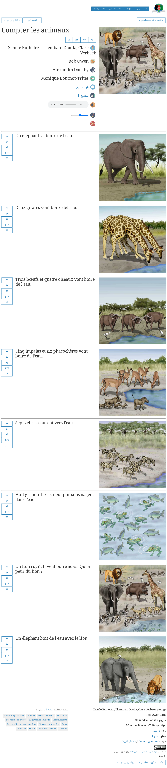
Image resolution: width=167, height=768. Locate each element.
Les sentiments (60, 720)
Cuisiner (31, 715)
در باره (138, 8)
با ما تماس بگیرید (99, 8)
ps (69, 40)
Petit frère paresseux (14, 715)
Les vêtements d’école (16, 720)
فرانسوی (82, 87)
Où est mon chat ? (46, 715)
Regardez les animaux (39, 720)
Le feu (32, 728)
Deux (64, 724)
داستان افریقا (129, 741)
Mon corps (62, 715)
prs (76, 40)
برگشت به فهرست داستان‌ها (151, 20)
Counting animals (149, 741)
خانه (146, 8)
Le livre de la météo (47, 728)
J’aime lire (21, 728)
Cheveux (63, 728)
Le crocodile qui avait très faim (21, 724)
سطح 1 (83, 95)
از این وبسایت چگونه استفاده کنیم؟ (121, 8)
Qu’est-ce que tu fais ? (49, 724)
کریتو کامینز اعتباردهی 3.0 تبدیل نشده (143, 751)
